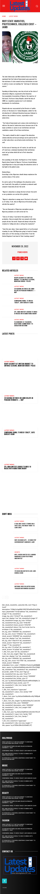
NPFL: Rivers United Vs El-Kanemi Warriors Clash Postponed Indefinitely (25, 556)
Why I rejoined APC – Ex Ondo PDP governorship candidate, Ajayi (25, 541)
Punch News (22, 252)
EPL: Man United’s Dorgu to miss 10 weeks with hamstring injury (25, 313)
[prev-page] (3, 597)
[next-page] (7, 597)
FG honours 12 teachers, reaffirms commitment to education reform (23, 324)
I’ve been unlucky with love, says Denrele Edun (25, 572)
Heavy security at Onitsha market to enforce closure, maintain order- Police (24, 279)
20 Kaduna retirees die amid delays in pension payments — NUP (25, 290)
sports (17, 552)
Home (4, 16)
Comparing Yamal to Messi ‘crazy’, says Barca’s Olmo (23, 302)
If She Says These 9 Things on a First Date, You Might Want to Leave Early (25, 525)
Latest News (13, 16)
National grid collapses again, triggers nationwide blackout (25, 587)
